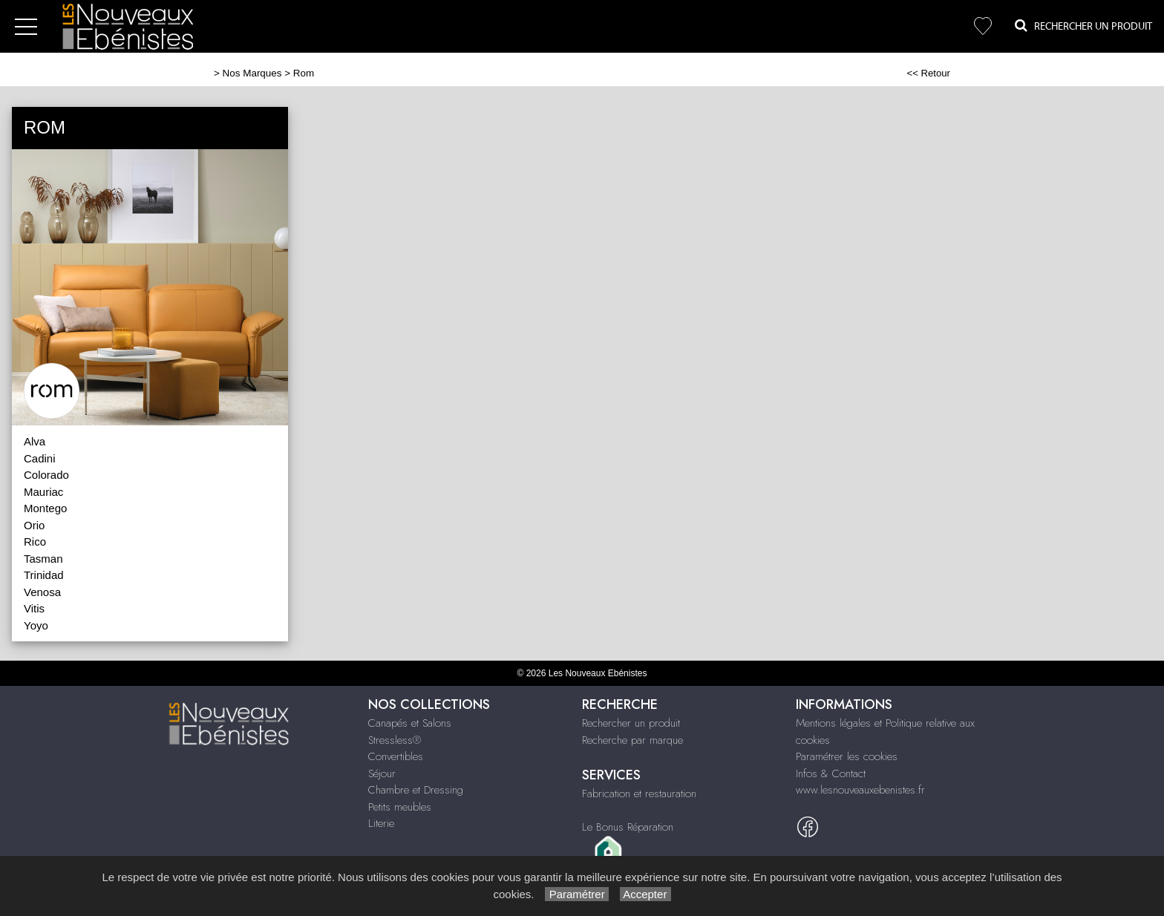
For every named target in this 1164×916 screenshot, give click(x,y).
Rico (35, 541)
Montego (45, 508)
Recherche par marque (632, 740)
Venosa (42, 592)
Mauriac (43, 491)
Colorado (46, 474)
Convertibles (395, 756)
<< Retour (928, 73)
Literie (381, 823)
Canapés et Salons (409, 723)
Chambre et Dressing (415, 790)
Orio (34, 525)
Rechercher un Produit (1083, 26)
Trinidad (44, 575)
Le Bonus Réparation (627, 827)
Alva (34, 441)
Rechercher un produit (631, 723)
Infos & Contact (831, 773)
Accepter (645, 894)
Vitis (34, 608)
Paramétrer (576, 894)
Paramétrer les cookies (846, 756)
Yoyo (36, 625)
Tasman (43, 558)
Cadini (40, 458)
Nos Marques (252, 73)
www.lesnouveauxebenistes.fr (860, 790)
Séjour (382, 773)
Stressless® (394, 740)
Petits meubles (399, 807)
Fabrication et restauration (639, 793)
